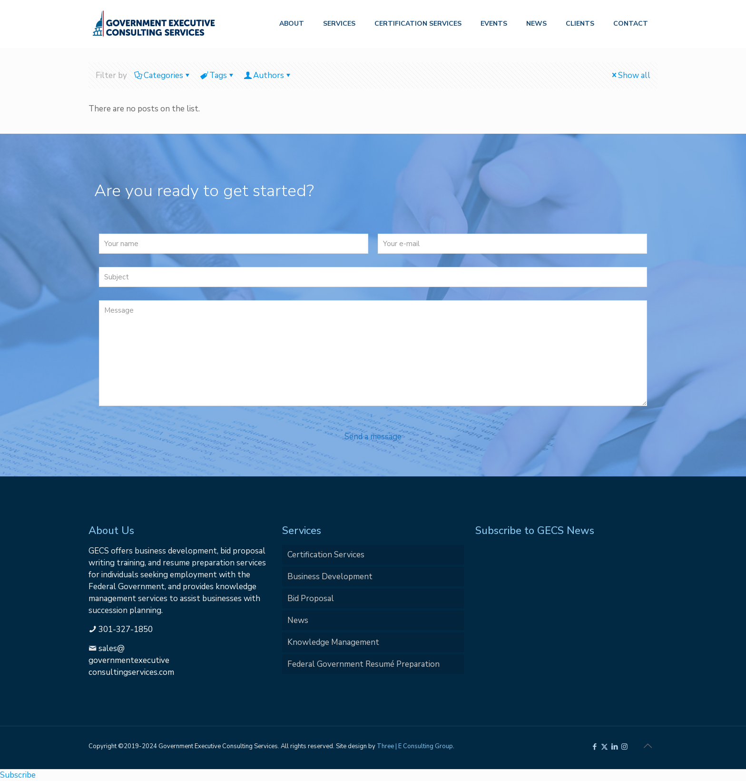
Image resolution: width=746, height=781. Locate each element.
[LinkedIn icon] (614, 746)
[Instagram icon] (624, 746)
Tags (217, 75)
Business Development (330, 576)
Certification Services (325, 554)
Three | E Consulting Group (415, 746)
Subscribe (18, 775)
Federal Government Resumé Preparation (363, 664)
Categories (162, 75)
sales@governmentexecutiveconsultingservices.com (131, 660)
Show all (630, 75)
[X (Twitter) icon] (604, 746)
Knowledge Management (333, 642)
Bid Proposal (310, 598)
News (297, 620)
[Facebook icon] (594, 746)
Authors (268, 75)
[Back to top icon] (648, 746)
